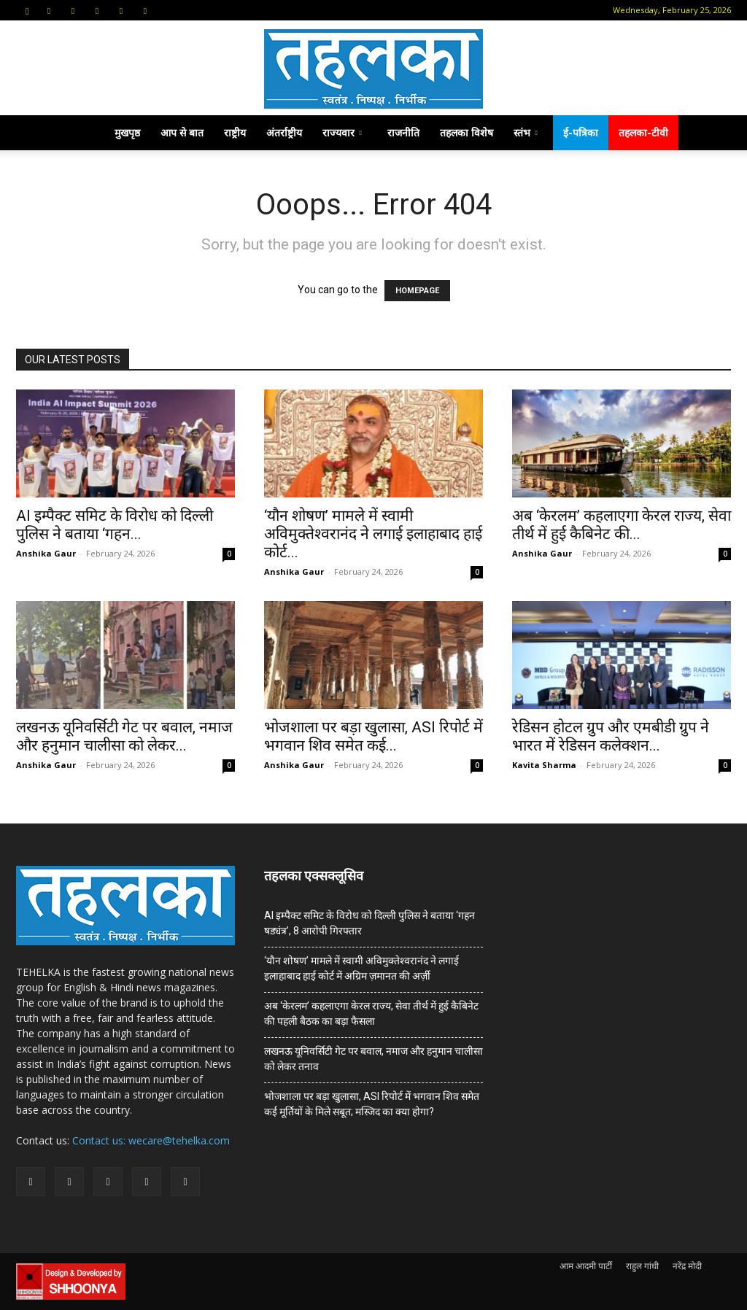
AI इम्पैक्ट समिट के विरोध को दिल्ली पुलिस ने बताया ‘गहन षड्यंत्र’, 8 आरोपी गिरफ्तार (369, 923)
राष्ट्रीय (235, 132)
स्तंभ (526, 132)
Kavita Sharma (544, 764)
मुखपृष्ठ (127, 132)
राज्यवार (342, 132)
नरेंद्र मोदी (687, 1266)
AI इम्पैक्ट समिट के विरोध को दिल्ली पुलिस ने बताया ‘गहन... (114, 525)
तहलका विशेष (466, 132)
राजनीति (403, 132)
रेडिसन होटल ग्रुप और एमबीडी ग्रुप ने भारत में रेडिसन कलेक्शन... (610, 736)
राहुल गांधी (642, 1266)
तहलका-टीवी (643, 132)
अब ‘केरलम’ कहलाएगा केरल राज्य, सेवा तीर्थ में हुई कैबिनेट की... (621, 525)
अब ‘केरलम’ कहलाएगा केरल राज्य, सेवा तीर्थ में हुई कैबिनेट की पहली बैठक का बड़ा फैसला (371, 1013)
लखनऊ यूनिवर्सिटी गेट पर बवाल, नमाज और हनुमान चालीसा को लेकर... (124, 736)
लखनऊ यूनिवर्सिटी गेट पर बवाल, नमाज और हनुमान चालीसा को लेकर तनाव (373, 1058)
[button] (27, 9)
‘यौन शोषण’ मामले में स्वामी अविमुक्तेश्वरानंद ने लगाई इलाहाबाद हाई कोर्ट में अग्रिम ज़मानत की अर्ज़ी (361, 968)
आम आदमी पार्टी (586, 1266)
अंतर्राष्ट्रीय (284, 132)
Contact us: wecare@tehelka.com (151, 1140)
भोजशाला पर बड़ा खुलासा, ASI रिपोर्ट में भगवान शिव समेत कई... (373, 736)
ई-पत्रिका (580, 132)
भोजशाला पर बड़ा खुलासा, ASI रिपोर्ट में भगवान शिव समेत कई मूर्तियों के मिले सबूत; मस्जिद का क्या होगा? (371, 1103)
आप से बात (182, 132)
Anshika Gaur (46, 553)
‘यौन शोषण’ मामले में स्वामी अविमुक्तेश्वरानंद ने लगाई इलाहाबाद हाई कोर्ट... (373, 534)
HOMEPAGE (417, 290)
